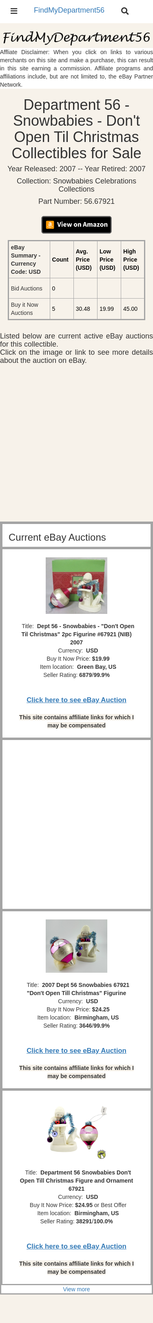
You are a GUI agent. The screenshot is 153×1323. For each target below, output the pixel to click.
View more (76, 1289)
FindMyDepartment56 (69, 10)
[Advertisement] (76, 445)
